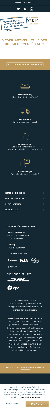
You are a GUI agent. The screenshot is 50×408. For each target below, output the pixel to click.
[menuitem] (18, 9)
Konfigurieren (13, 403)
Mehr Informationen (30, 397)
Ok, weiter (37, 403)
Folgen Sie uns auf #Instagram (25, 64)
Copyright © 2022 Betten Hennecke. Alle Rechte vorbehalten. (25, 368)
